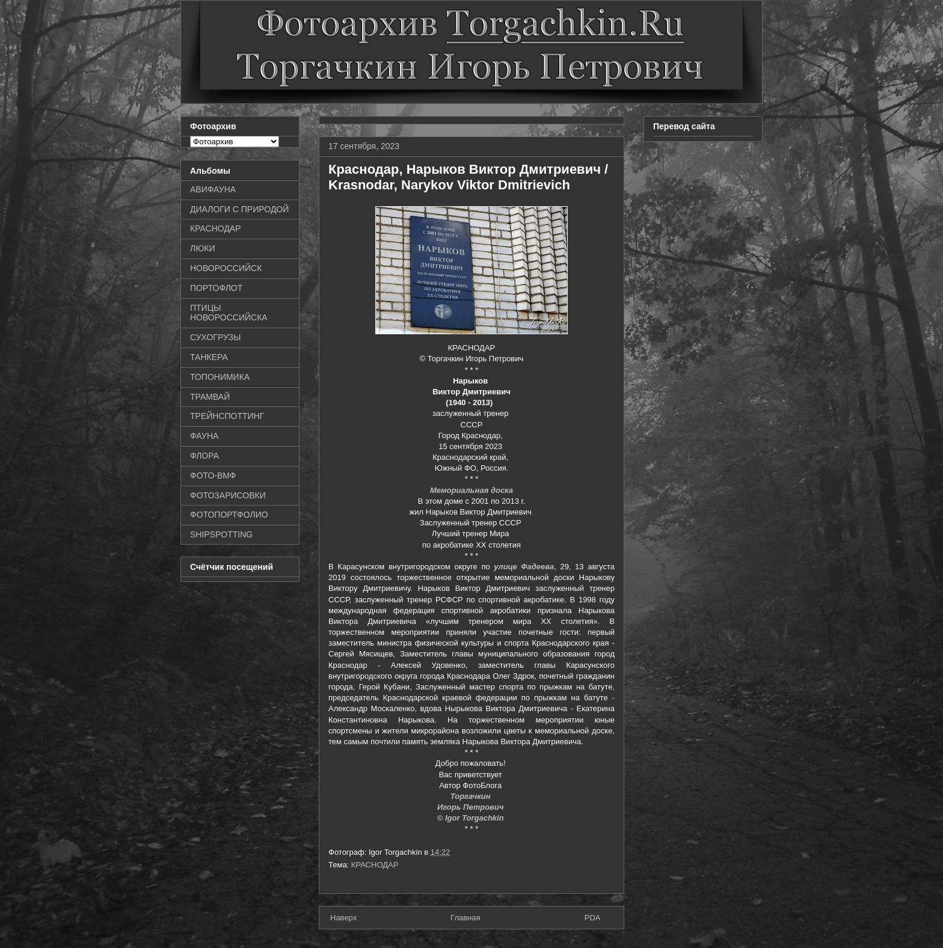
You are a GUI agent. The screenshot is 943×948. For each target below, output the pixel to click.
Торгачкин (471, 796)
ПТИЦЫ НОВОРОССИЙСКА (229, 313)
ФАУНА (204, 436)
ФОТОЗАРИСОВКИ (228, 495)
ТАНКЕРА (209, 357)
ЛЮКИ (202, 248)
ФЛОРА (204, 455)
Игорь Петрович (471, 807)
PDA (593, 917)
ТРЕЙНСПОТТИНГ (227, 416)
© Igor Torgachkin (471, 817)
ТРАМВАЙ (210, 397)
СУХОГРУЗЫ (215, 337)
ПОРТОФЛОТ (216, 288)
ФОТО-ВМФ (213, 475)
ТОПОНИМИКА (220, 377)
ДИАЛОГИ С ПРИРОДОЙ (239, 209)
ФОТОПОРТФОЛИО (229, 514)
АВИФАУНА (213, 189)
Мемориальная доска (471, 490)
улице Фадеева (524, 566)
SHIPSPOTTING (221, 534)
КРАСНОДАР (375, 864)
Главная (465, 917)
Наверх (343, 917)
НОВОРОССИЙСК (226, 268)
